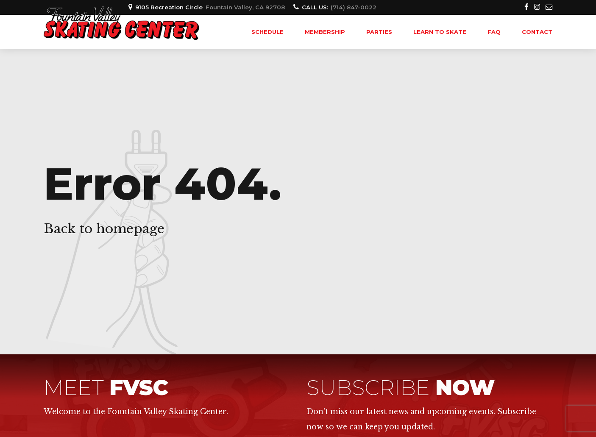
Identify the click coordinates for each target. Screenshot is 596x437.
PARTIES (379, 31)
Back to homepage (104, 229)
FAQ (494, 31)
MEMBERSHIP (325, 31)
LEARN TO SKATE (439, 31)
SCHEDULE (267, 31)
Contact (537, 31)
